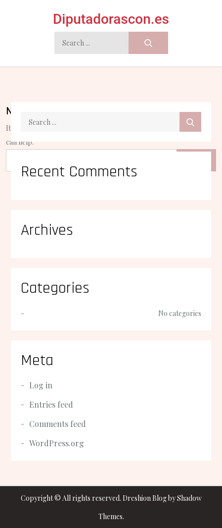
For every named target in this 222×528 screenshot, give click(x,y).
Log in (40, 385)
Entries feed (51, 404)
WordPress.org (56, 443)
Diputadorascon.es (111, 19)
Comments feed (57, 424)
